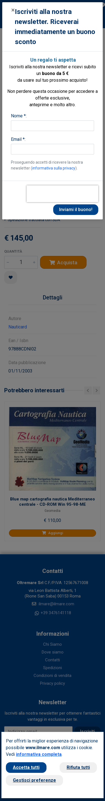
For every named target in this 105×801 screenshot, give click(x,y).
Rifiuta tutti (78, 767)
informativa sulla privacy (53, 168)
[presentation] (62, 193)
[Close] (13, 10)
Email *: (18, 139)
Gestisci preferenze (34, 780)
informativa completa (39, 754)
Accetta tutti (26, 767)
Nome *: (19, 115)
